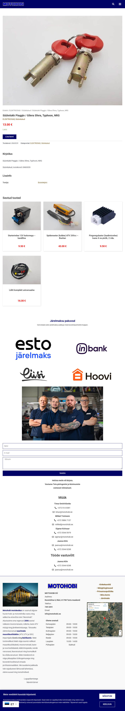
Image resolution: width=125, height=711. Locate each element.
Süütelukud (26, 111)
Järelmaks (105, 598)
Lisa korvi (9, 137)
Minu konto (105, 595)
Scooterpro (42, 183)
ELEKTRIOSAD (15, 111)
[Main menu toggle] (119, 4)
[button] (113, 4)
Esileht (5, 111)
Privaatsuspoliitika (105, 591)
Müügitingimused (105, 588)
